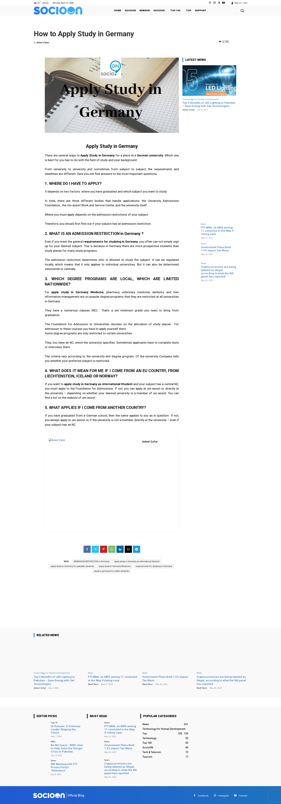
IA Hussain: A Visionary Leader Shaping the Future (66, 728)
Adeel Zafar (43, 42)
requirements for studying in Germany (154, 566)
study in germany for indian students (111, 571)
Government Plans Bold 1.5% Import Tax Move (218, 249)
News (203, 224)
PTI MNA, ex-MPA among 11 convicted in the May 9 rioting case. (218, 230)
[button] (242, 10)
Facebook (203, 794)
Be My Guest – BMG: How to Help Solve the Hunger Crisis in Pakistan (67, 747)
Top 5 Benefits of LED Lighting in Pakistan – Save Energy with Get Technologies (208, 104)
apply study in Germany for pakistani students (72, 566)
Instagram (223, 794)
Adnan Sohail (188, 109)
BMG (53, 741)
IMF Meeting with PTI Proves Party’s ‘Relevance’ (66, 764)
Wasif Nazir (93, 684)
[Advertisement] (112, 602)
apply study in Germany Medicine (115, 566)
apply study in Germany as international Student (136, 561)
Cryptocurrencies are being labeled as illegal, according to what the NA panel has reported (217, 271)
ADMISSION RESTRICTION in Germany (91, 561)
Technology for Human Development (200, 99)
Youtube (243, 794)
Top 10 (54, 723)
